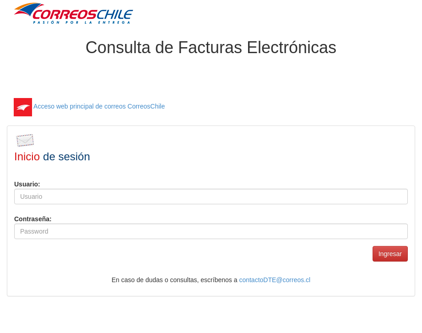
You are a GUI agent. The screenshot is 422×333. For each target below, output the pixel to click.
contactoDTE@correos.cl (274, 280)
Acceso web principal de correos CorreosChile (89, 106)
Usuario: (27, 184)
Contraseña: (33, 219)
